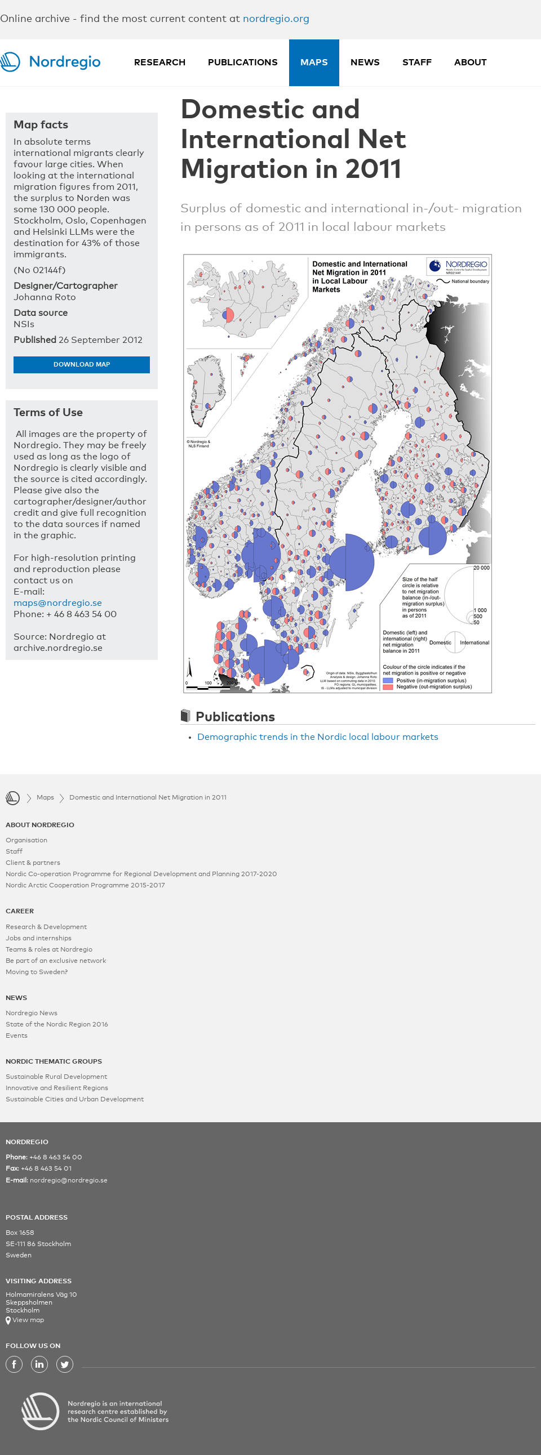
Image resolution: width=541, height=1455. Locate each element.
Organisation (26, 840)
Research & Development (46, 927)
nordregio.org (276, 19)
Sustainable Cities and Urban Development (75, 1099)
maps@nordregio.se (58, 603)
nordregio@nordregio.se (69, 1180)
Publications (243, 62)
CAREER (20, 911)
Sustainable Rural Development (56, 1077)
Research (159, 62)
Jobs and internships (39, 938)
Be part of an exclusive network (56, 961)
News (365, 62)
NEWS (16, 998)
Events (17, 1036)
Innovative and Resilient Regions (57, 1088)
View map (27, 1320)
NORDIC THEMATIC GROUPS (54, 1062)
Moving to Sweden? (37, 972)
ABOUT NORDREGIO (40, 825)
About (470, 62)
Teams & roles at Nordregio (49, 950)
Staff (417, 62)
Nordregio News (31, 1013)
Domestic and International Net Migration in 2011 (148, 798)
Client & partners (33, 863)
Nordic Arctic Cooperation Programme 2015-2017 (85, 885)
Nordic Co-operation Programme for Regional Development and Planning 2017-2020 (141, 874)
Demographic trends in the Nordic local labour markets (317, 737)
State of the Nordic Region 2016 (57, 1024)
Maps (314, 62)
